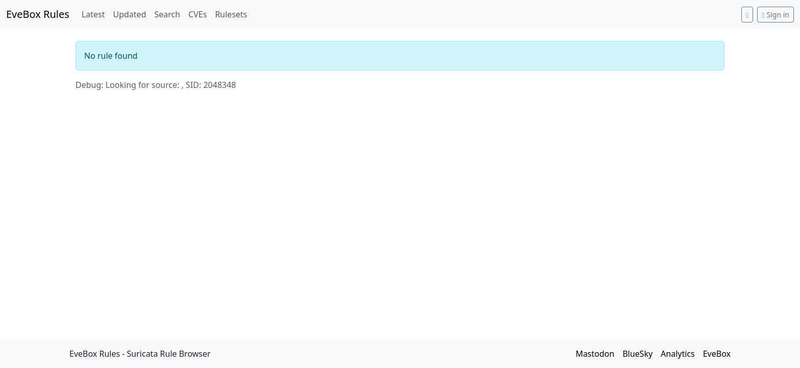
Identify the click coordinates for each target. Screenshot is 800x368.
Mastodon (595, 353)
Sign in (775, 14)
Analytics (678, 353)
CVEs (197, 14)
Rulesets (231, 14)
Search (167, 14)
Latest (93, 14)
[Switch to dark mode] (747, 14)
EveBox (717, 353)
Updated (129, 14)
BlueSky (637, 353)
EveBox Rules (37, 14)
